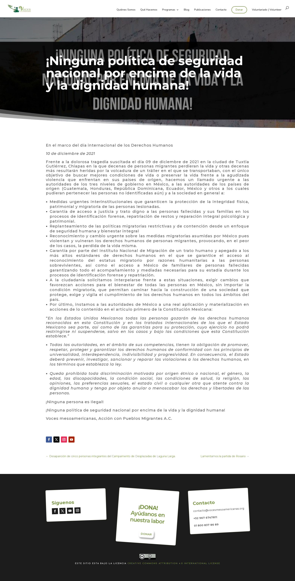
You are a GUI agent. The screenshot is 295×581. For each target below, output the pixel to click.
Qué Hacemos (148, 9)
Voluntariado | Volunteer (266, 9)
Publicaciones (202, 9)
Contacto (221, 9)
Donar (239, 9)
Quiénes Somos (126, 9)
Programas (168, 9)
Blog (186, 9)
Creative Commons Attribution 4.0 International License (174, 563)
